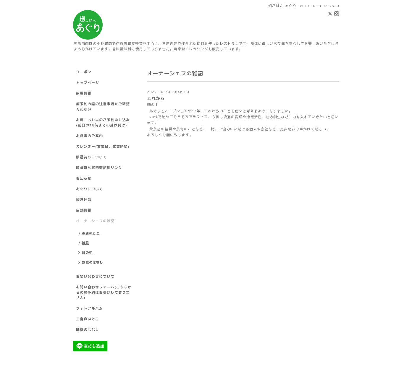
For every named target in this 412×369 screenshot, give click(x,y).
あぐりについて (89, 188)
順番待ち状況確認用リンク (99, 167)
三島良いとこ (87, 318)
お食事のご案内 (89, 135)
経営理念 (83, 199)
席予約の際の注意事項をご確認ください (103, 106)
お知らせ (83, 178)
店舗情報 (83, 210)
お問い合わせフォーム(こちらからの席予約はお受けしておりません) (104, 292)
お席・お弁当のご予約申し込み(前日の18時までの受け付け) (103, 122)
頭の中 (153, 104)
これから (156, 98)
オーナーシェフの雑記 (95, 220)
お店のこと (91, 233)
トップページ (87, 82)
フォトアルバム (89, 308)
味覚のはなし (87, 329)
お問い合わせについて (95, 276)
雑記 (85, 242)
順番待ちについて (91, 157)
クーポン (83, 71)
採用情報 (83, 93)
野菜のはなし (92, 262)
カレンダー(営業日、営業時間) (102, 146)
